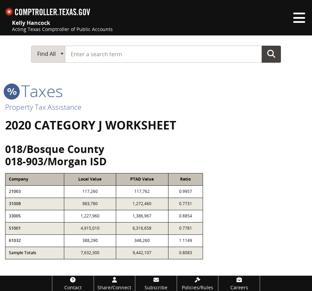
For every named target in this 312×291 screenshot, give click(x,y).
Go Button (271, 54)
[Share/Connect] (114, 283)
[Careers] (239, 283)
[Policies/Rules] (197, 283)
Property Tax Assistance (43, 107)
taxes (34, 91)
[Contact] (73, 283)
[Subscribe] (156, 283)
